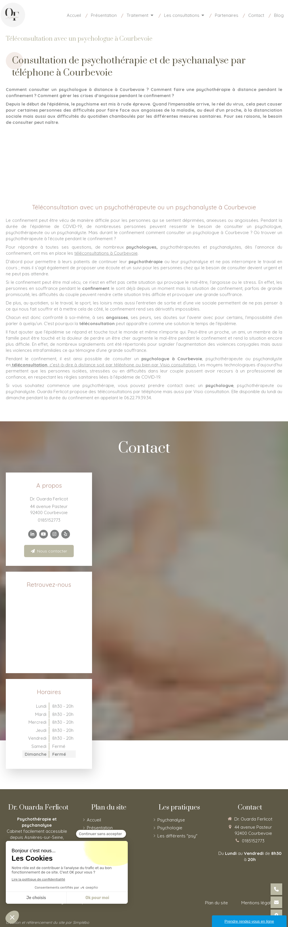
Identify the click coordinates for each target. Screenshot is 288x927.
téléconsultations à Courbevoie (106, 253)
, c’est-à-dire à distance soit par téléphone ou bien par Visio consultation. (104, 365)
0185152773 (49, 520)
